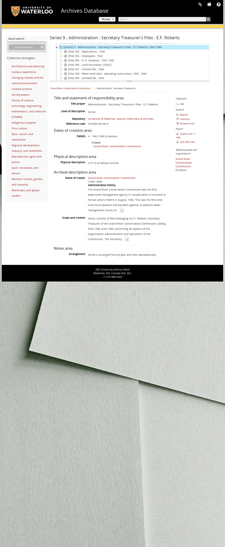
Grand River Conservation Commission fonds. (72, 88)
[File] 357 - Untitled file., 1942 (83, 69)
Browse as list (185, 123)
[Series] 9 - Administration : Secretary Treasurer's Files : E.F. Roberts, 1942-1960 (110, 47)
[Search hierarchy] (27, 47)
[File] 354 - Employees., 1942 (83, 56)
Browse (106, 19)
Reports (182, 114)
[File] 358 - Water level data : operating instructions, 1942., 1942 (105, 73)
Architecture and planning (28, 66)
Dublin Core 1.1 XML (186, 135)
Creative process (22, 89)
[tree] (129, 61)
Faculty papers (21, 94)
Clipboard (200, 4)
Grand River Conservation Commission (117, 146)
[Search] (164, 19)
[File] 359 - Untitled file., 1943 (83, 78)
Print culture (19, 128)
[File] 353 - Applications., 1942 (84, 51)
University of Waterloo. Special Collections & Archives (121, 118)
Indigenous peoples (24, 122)
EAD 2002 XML (185, 142)
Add (182, 104)
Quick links (218, 4)
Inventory (183, 119)
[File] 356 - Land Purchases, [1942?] (87, 65)
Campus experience (24, 72)
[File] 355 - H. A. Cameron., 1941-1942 (88, 60)
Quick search (16, 38)
